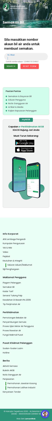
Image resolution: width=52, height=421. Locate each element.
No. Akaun (11, 55)
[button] (46, 7)
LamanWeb (30, 419)
